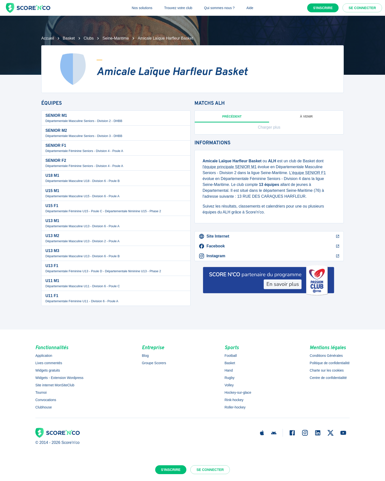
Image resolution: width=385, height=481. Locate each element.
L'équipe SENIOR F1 (307, 173)
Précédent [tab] (232, 118)
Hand (228, 370)
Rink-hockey (233, 400)
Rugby (229, 378)
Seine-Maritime (115, 38)
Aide (250, 8)
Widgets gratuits (47, 370)
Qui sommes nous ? (219, 8)
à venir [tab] (306, 116)
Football (230, 356)
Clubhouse (43, 407)
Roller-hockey (235, 407)
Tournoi (41, 392)
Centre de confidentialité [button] (328, 378)
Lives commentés (48, 363)
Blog (145, 356)
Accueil (47, 38)
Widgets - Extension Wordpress (59, 378)
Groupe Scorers (154, 363)
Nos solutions (142, 8)
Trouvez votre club (178, 8)
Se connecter (362, 8)
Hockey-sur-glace (237, 392)
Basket (69, 38)
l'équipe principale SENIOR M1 (230, 167)
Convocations (45, 400)
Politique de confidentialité (330, 363)
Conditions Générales (326, 356)
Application (43, 356)
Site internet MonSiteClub (54, 385)
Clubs (89, 38)
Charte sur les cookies (327, 370)
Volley (229, 385)
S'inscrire (323, 8)
